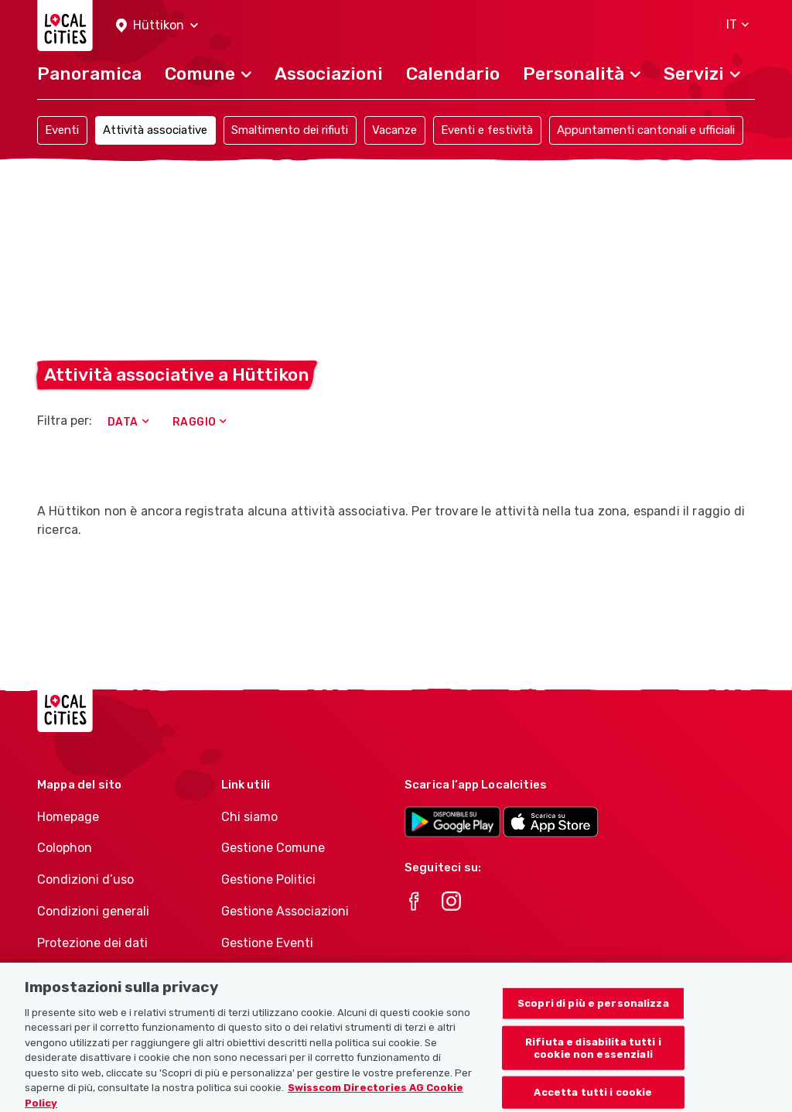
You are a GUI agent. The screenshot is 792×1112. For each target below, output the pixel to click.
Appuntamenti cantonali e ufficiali (646, 130)
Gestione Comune (273, 847)
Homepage (68, 816)
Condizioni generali (93, 911)
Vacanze (394, 130)
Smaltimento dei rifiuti (289, 130)
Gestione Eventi (267, 943)
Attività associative (155, 130)
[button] (157, 26)
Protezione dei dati (92, 943)
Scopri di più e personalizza (593, 1011)
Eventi (62, 130)
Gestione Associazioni (285, 911)
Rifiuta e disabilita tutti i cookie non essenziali (593, 1056)
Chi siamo (249, 816)
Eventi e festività (487, 130)
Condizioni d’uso (85, 879)
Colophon (64, 847)
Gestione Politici (268, 879)
